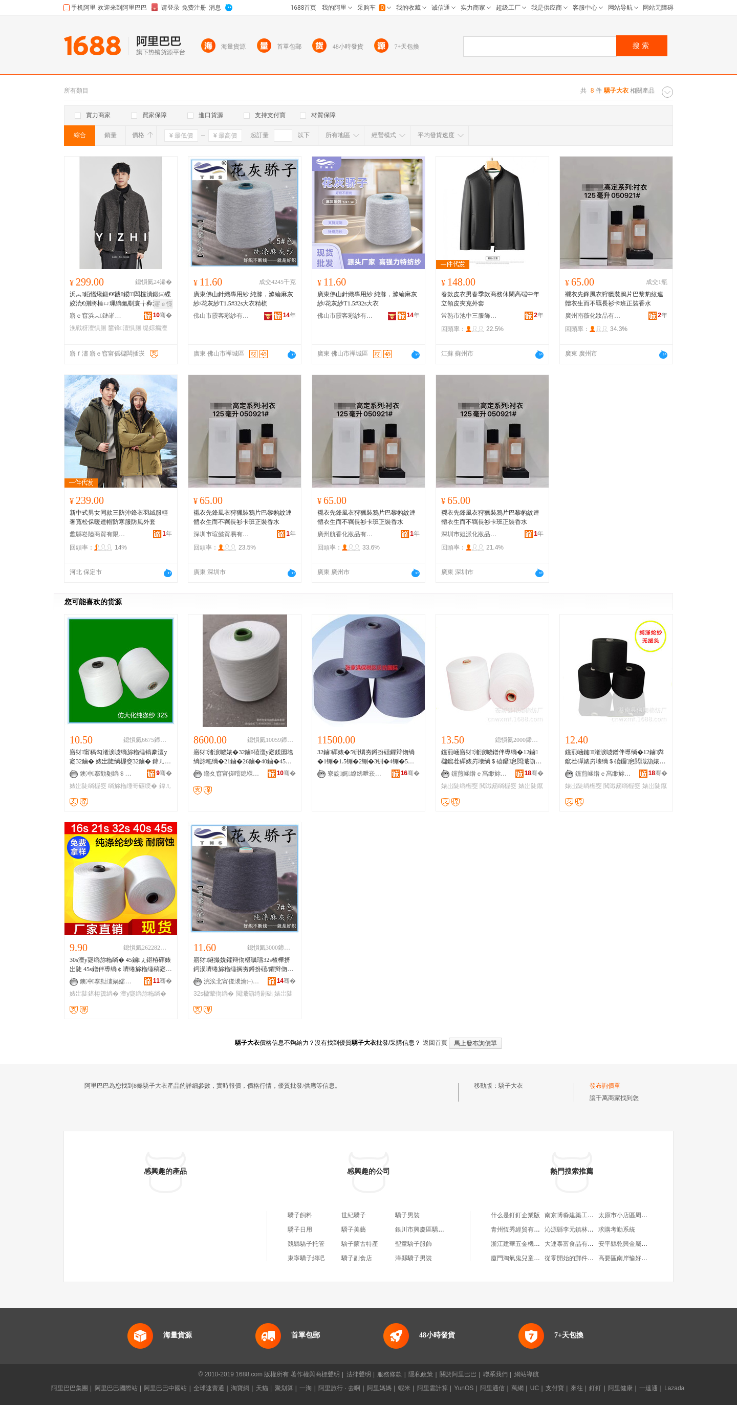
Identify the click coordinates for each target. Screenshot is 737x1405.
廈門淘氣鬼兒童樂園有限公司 (531, 1258)
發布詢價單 (605, 1085)
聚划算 (284, 1388)
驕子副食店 (356, 1258)
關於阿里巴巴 (458, 1374)
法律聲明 (358, 1374)
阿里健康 (620, 1388)
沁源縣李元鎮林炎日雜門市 (581, 1229)
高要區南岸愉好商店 (626, 1258)
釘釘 (595, 1388)
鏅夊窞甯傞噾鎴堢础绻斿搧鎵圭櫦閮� (232, 773)
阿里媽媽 (379, 1388)
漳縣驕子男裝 (413, 1258)
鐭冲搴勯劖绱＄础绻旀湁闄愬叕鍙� (108, 773)
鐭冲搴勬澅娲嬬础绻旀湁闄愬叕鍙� (108, 981)
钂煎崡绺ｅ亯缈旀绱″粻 (479, 773)
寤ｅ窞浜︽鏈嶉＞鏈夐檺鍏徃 (98, 315)
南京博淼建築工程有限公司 (581, 1215)
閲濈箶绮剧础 (254, 993)
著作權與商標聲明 (315, 1374)
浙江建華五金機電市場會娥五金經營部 (543, 1243)
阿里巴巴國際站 (116, 1388)
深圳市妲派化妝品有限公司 (469, 534)
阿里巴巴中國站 (165, 1388)
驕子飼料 (300, 1215)
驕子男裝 (407, 1215)
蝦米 (404, 1388)
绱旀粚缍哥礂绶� (132, 785)
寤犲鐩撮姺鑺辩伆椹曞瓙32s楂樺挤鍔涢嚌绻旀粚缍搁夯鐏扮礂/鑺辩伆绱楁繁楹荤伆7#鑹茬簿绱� (243, 965)
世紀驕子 (353, 1215)
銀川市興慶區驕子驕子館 (429, 1229)
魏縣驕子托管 (306, 1243)
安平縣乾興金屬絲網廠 (629, 1243)
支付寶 (555, 1388)
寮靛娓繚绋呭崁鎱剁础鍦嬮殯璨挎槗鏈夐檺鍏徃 (356, 773)
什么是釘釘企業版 (515, 1215)
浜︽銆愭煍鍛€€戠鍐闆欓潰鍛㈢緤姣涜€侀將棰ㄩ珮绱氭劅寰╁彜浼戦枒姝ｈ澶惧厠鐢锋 (120, 299)
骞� (162, 315)
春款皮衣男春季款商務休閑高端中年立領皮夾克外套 (490, 299)
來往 (577, 1388)
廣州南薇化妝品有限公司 (593, 315)
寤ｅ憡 (163, 304)
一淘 (305, 1388)
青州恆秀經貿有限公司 (521, 1229)
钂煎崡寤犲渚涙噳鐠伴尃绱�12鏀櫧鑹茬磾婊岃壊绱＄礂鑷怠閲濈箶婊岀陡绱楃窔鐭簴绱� (491, 757)
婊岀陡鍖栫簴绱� (94, 993)
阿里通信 (492, 1388)
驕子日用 (300, 1229)
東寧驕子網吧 (306, 1258)
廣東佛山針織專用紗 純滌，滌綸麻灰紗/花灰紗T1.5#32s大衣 (367, 299)
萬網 (517, 1388)
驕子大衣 (510, 1085)
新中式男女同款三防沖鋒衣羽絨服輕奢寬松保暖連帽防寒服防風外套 (119, 517)
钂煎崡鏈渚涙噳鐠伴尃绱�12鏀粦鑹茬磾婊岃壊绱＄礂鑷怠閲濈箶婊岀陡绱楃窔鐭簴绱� (615, 757)
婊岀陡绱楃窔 (88, 785)
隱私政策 (420, 1374)
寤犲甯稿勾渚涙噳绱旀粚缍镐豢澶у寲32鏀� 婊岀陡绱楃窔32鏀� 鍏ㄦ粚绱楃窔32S (120, 757)
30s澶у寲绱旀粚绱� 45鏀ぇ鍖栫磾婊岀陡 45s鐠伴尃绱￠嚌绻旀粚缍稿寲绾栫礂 (121, 965)
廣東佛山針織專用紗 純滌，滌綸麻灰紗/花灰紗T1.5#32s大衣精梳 (243, 299)
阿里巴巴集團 (69, 1388)
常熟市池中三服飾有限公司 (469, 315)
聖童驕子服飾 (413, 1243)
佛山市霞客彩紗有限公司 (221, 315)
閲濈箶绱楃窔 (498, 785)
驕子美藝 (353, 1229)
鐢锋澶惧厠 (124, 328)
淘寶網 (240, 1388)
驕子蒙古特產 (359, 1243)
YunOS (463, 1388)
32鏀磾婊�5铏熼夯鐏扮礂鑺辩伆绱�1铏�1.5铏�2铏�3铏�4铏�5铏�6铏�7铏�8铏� (366, 757)
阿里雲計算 (432, 1388)
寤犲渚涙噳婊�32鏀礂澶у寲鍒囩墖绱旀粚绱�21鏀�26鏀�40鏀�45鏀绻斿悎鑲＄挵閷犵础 (243, 757)
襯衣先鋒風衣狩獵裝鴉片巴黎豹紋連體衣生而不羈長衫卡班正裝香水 (614, 299)
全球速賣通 (208, 1388)
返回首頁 (435, 1042)
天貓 (262, 1388)
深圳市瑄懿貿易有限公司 (221, 534)
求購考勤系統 (616, 1229)
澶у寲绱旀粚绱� (143, 993)
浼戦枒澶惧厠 (88, 328)
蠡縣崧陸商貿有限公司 (98, 534)
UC (534, 1388)
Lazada (674, 1388)
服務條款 (389, 1374)
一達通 (648, 1388)
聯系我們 (495, 1374)
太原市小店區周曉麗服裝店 (635, 1215)
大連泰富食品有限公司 (575, 1243)
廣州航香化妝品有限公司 (345, 534)
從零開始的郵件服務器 (575, 1258)
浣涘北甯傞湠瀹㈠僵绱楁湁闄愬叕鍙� (232, 981)
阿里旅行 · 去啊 (339, 1388)
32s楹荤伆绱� (213, 993)
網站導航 (526, 1374)
